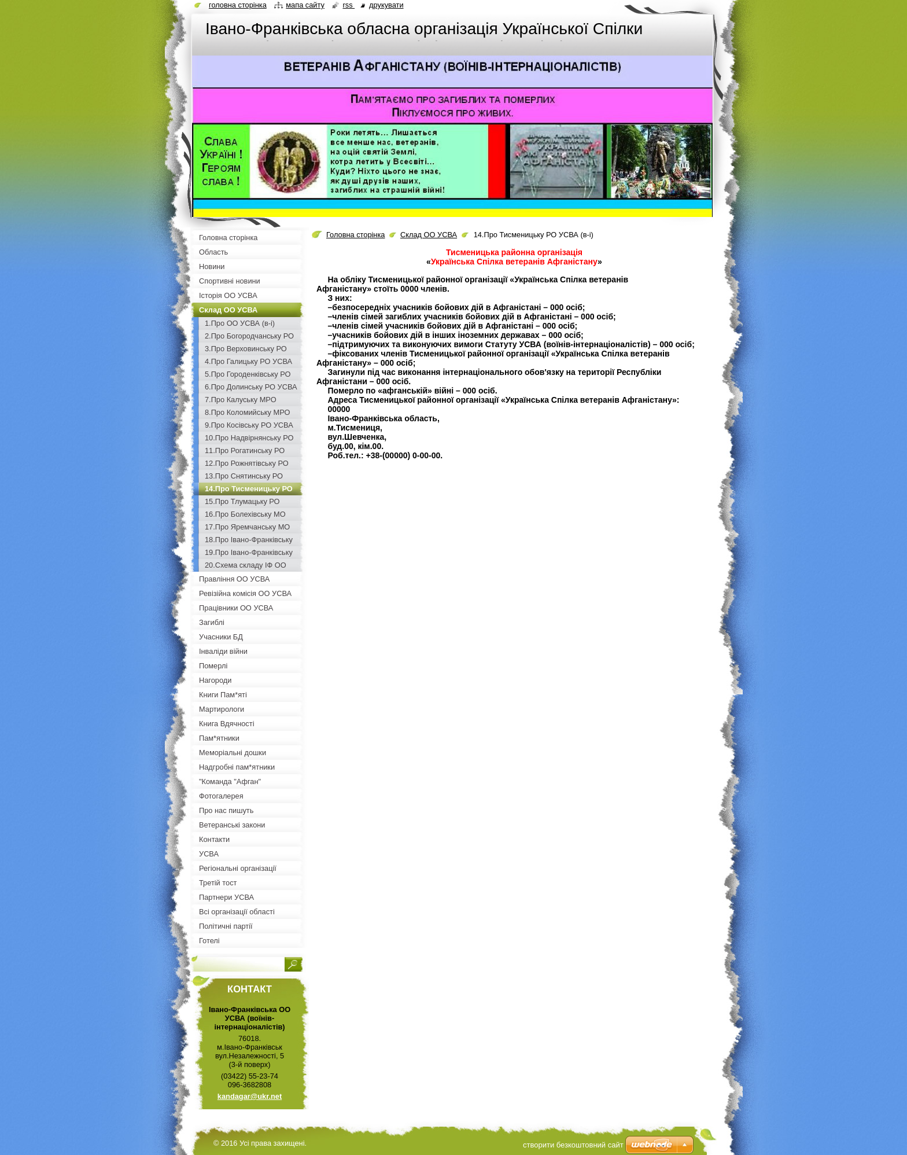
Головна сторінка (355, 234)
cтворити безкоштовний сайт (573, 1145)
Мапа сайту (305, 5)
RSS (348, 5)
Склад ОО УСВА (428, 234)
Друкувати (386, 5)
